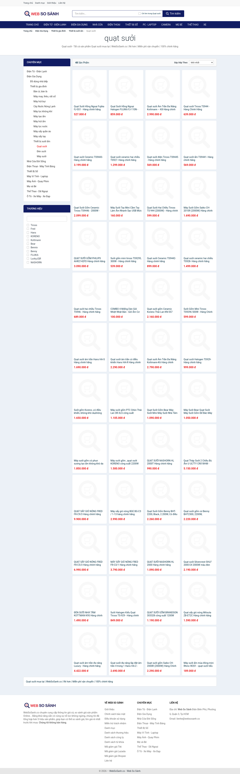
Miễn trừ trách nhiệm (115, 723)
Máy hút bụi (40, 101)
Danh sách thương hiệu (116, 732)
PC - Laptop (149, 24)
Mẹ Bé (179, 24)
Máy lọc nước (41, 126)
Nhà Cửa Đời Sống (36, 161)
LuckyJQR (34, 258)
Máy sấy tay (40, 136)
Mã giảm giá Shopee (115, 756)
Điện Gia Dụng (79, 24)
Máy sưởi (41, 156)
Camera (166, 24)
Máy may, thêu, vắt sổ (45, 96)
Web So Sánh (133, 771)
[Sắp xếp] (201, 62)
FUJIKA (32, 255)
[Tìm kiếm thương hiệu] (105, 13)
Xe (205, 24)
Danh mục (40, 3)
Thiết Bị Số (131, 24)
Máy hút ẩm (40, 121)
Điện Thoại (114, 24)
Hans (31, 232)
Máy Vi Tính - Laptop (37, 176)
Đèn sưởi (41, 151)
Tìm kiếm (173, 13)
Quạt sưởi (42, 146)
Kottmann (34, 240)
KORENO (33, 236)
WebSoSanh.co (117, 771)
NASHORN (34, 262)
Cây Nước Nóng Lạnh (45, 106)
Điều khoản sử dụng (115, 718)
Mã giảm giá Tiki (113, 746)
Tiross (32, 225)
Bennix (32, 247)
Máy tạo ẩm (40, 116)
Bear (31, 243)
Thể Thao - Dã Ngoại (37, 191)
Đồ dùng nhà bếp (39, 81)
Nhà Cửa (97, 24)
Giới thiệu (51, 3)
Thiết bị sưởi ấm (76, 31)
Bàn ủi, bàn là (40, 91)
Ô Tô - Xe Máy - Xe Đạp (38, 196)
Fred (31, 228)
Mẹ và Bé (31, 186)
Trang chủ (28, 3)
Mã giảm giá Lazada (115, 751)
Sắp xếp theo (181, 62)
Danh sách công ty (114, 737)
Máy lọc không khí (43, 111)
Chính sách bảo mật (115, 714)
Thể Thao (193, 24)
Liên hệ (61, 3)
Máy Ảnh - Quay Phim (38, 181)
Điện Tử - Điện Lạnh (55, 24)
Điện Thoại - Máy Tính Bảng (41, 166)
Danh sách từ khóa (114, 742)
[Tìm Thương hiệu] (47, 219)
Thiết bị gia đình (58, 31)
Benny (32, 251)
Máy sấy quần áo (42, 131)
